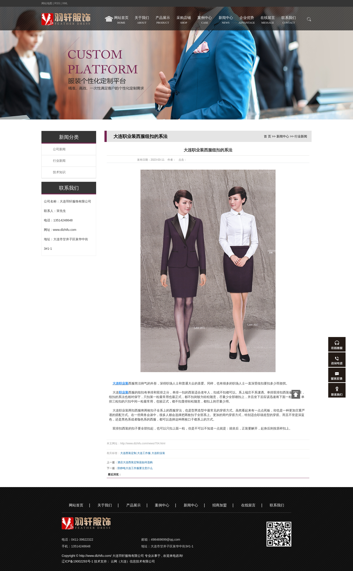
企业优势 (247, 21)
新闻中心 (226, 21)
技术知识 (59, 172)
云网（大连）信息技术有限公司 (133, 561)
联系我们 (289, 21)
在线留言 (268, 21)
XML (65, 3)
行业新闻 (59, 160)
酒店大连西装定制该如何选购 (135, 462)
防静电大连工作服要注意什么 (135, 468)
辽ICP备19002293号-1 (77, 561)
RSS (57, 3)
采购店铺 (184, 21)
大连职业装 (158, 453)
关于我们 (142, 21)
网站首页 (118, 21)
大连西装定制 (128, 453)
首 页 (267, 136)
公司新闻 (59, 149)
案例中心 (205, 21)
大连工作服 (144, 453)
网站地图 (47, 3)
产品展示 (163, 21)
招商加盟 (219, 505)
